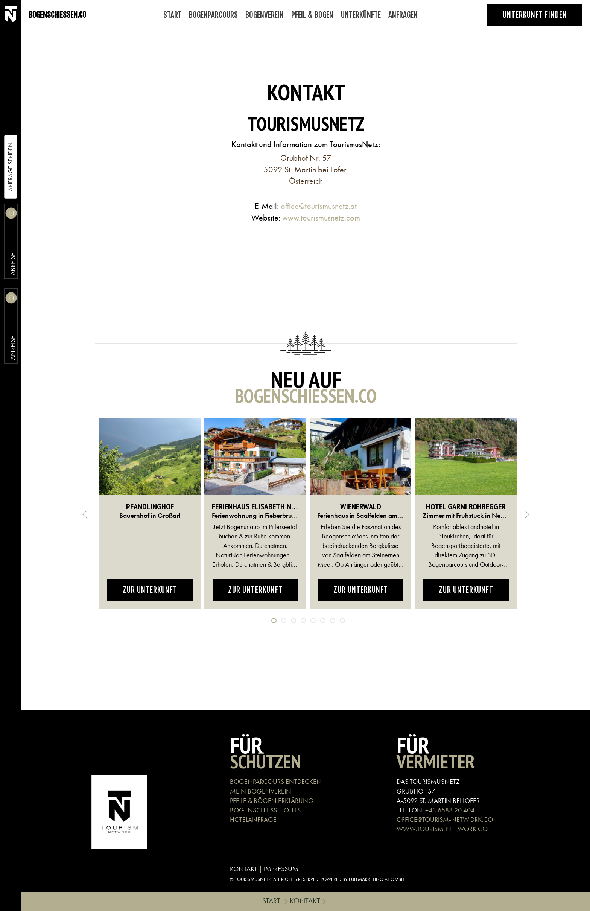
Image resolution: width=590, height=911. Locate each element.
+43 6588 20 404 (449, 810)
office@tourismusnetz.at (319, 206)
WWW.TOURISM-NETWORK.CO (442, 828)
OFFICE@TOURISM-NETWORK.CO (445, 819)
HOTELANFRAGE (253, 819)
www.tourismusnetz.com (321, 217)
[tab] (274, 620)
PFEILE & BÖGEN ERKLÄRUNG (271, 800)
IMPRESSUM (281, 868)
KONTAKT (243, 868)
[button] (85, 514)
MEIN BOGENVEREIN (260, 791)
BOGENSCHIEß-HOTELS (265, 810)
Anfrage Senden (10, 167)
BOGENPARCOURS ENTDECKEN (276, 781)
